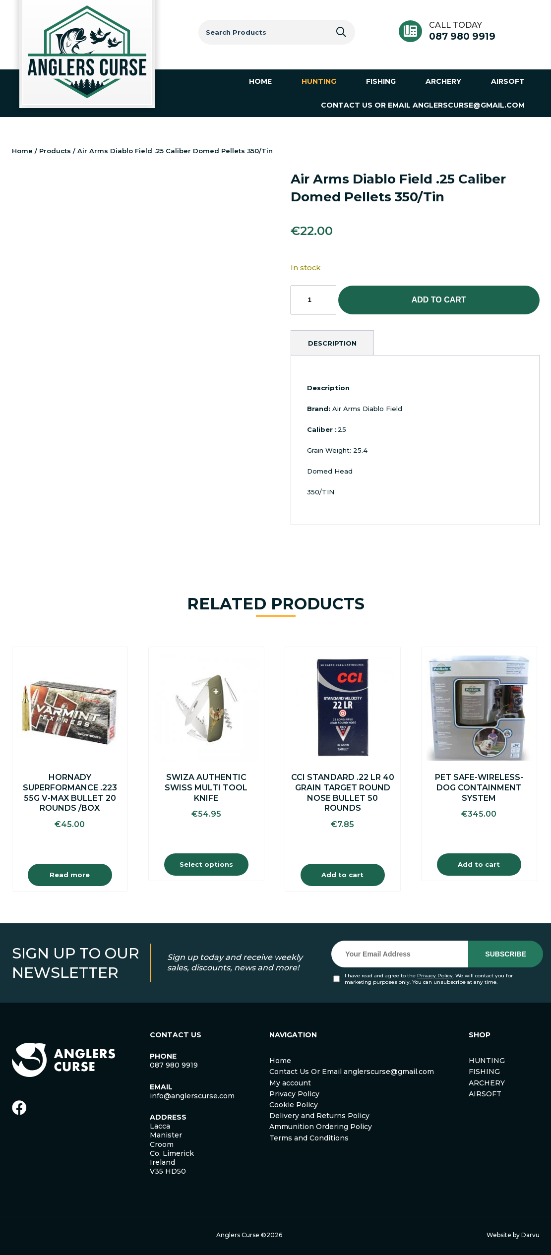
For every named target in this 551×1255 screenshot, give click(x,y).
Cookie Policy (293, 1104)
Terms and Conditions (309, 1138)
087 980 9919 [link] (174, 1065)
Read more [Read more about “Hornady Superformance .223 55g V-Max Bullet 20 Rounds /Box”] (70, 875)
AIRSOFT (485, 1093)
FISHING (484, 1071)
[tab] (332, 343)
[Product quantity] (313, 300)
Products (55, 151)
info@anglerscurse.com (192, 1095)
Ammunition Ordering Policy (320, 1126)
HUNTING (487, 1060)
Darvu (530, 1235)
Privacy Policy (435, 975)
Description (332, 343)
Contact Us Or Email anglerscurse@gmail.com (351, 1071)
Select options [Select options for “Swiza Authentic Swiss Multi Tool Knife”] (206, 864)
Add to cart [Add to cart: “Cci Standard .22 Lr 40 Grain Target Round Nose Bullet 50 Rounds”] (342, 875)
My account (290, 1082)
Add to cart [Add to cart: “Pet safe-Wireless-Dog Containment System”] (479, 864)
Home (22, 151)
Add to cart (439, 300)
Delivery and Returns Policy (319, 1115)
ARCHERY (487, 1082)
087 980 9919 (462, 36)
